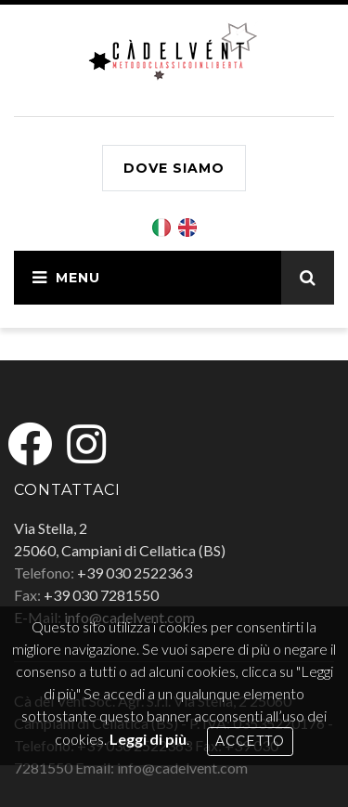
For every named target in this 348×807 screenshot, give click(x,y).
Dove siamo (174, 168)
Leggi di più (148, 739)
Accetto (250, 741)
